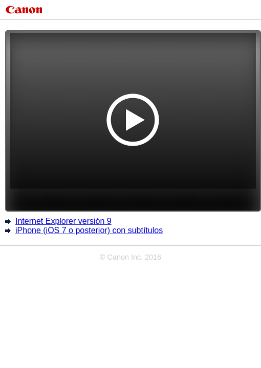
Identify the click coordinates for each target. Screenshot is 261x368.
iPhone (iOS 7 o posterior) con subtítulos (89, 230)
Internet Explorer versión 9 (63, 221)
